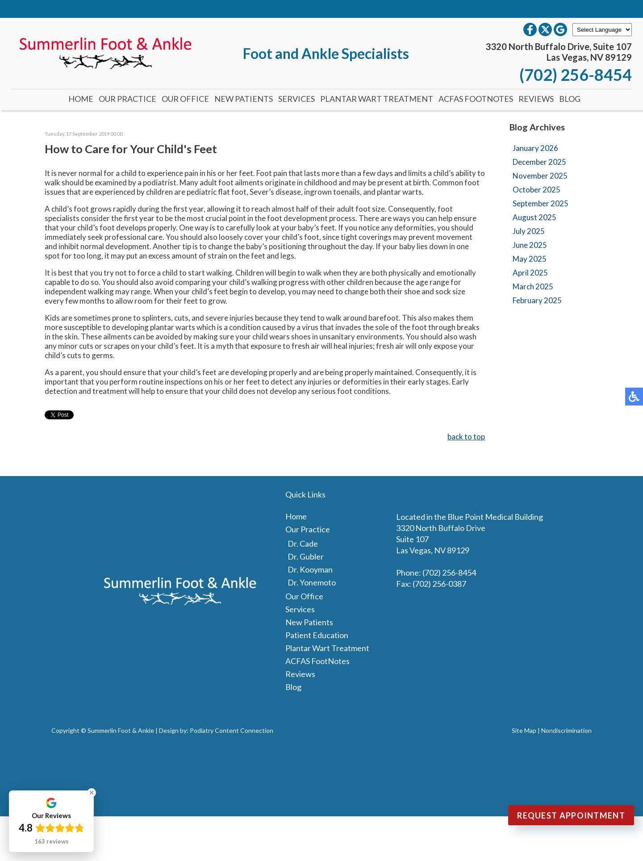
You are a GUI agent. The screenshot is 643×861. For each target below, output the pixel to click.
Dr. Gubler (306, 556)
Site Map (524, 730)
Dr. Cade (303, 543)
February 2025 (537, 300)
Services (296, 99)
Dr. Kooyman (310, 569)
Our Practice (127, 99)
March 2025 (533, 286)
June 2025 (530, 245)
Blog (569, 99)
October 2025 (536, 189)
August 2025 (534, 217)
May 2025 (530, 258)
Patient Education (316, 635)
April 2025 (530, 272)
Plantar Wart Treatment (376, 99)
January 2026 (535, 148)
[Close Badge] (91, 792)
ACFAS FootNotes (475, 99)
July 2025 (529, 231)
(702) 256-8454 (575, 74)
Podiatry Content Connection (231, 730)
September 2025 (540, 203)
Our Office (185, 99)
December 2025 (539, 162)
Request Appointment (571, 815)
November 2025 (540, 175)
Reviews (536, 99)
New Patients (243, 99)
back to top (466, 436)
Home (80, 99)
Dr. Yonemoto (312, 582)
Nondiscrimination (566, 730)
